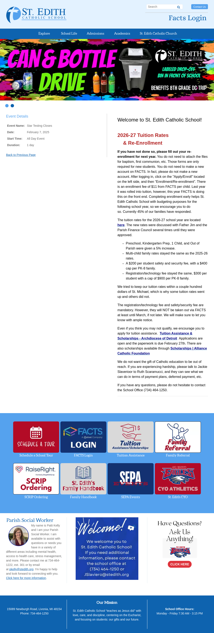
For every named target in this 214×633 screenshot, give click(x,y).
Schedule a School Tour (36, 439)
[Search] (178, 6)
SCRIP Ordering (36, 481)
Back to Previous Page (21, 155)
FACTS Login (83, 439)
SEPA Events (131, 481)
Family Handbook (83, 481)
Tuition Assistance (131, 439)
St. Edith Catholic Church (158, 33)
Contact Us (199, 6)
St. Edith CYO (178, 481)
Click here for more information (26, 578)
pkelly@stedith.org (21, 569)
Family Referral (178, 439)
